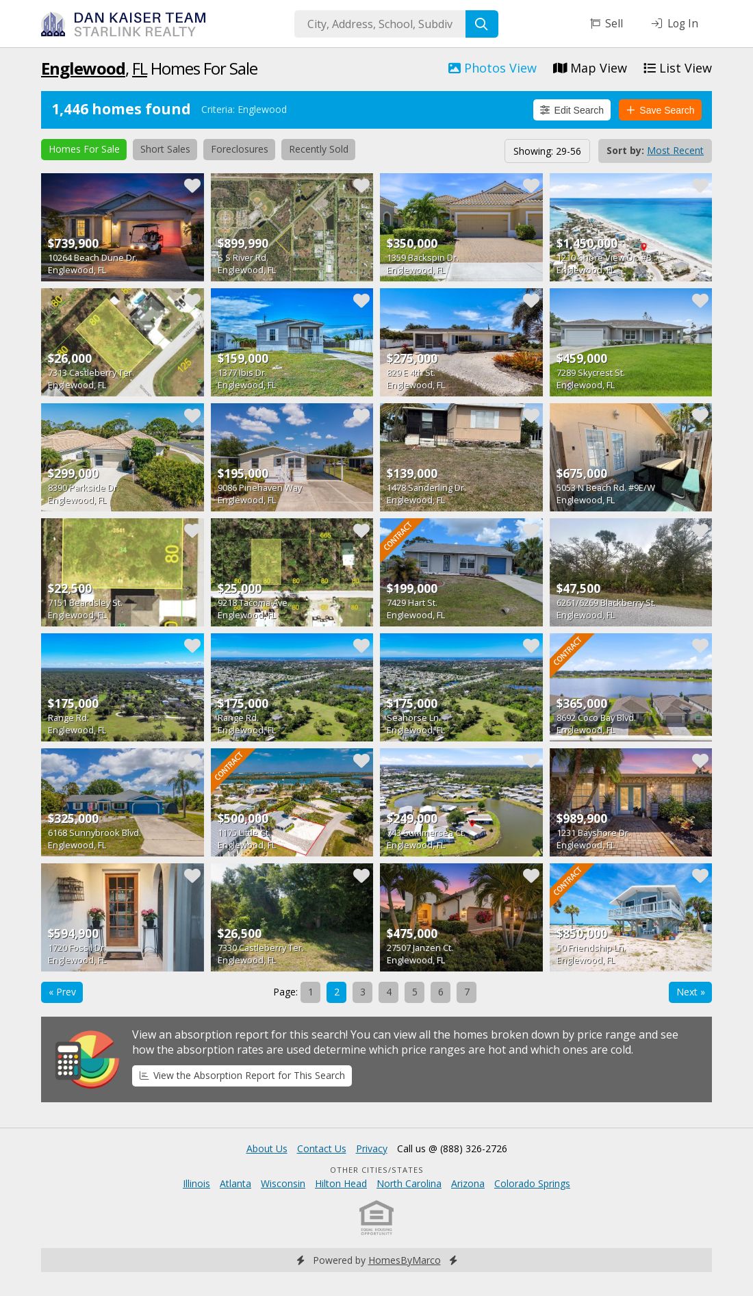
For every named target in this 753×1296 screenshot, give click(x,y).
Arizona (468, 1183)
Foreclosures (239, 148)
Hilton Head (341, 1183)
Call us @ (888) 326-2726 (452, 1148)
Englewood (83, 68)
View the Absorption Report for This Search (242, 1075)
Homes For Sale (84, 148)
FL (139, 68)
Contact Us (321, 1148)
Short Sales (165, 148)
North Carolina (409, 1183)
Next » (690, 991)
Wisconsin (283, 1183)
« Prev (62, 991)
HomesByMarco (404, 1260)
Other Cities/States (377, 1170)
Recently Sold (318, 148)
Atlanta (235, 1183)
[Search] (481, 24)
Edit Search (572, 110)
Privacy (371, 1148)
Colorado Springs (532, 1183)
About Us (267, 1148)
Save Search (660, 110)
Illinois (196, 1183)
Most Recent (675, 150)
